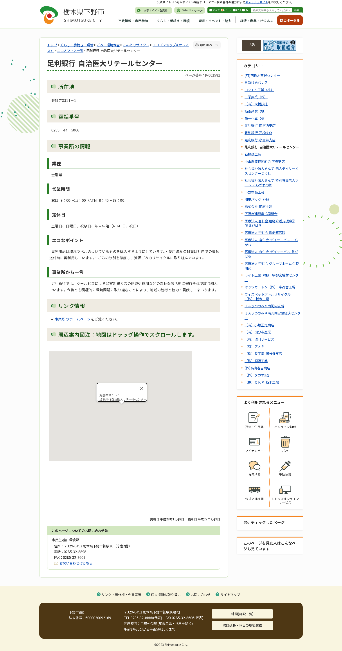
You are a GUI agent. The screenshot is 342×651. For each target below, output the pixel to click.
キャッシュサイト (256, 2)
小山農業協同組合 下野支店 (265, 161)
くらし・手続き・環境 (173, 20)
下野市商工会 (254, 192)
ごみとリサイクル (136, 44)
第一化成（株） (256, 118)
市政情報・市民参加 (133, 20)
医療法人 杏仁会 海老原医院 (265, 232)
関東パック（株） (258, 199)
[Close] (141, 388)
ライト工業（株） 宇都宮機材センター (272, 277)
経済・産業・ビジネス (256, 20)
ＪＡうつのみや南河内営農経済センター (273, 315)
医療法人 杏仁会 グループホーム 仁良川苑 (272, 265)
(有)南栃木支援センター (262, 75)
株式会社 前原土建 (258, 206)
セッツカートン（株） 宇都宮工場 (270, 286)
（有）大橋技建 (256, 103)
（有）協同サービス (259, 339)
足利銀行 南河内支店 (260, 125)
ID (246, 10)
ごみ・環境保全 (108, 44)
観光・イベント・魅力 (214, 20)
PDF (238, 10)
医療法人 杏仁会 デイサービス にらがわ (271, 242)
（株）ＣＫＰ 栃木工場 (262, 382)
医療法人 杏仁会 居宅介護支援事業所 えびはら (270, 223)
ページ (228, 10)
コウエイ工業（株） (259, 89)
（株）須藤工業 (256, 360)
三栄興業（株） (256, 96)
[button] (122, 408)
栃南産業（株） (256, 111)
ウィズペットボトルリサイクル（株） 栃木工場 (268, 296)
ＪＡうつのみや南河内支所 (264, 305)
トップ (52, 44)
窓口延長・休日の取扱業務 (242, 625)
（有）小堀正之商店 (259, 324)
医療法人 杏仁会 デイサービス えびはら (271, 254)
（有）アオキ (254, 346)
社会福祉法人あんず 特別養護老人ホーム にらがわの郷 (272, 182)
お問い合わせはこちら (75, 563)
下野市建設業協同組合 (261, 213)
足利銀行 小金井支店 (260, 139)
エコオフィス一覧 (70, 50)
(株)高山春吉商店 (257, 367)
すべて (216, 10)
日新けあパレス (256, 82)
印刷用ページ (209, 45)
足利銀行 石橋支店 (258, 132)
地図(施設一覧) (242, 613)
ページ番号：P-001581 (202, 75)
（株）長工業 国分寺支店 (263, 353)
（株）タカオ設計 (258, 374)
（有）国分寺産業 (258, 331)
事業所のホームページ (73, 319)
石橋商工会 (253, 154)
